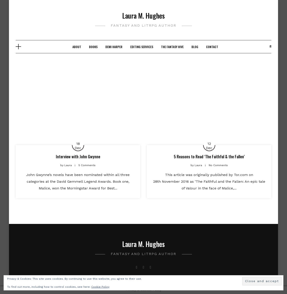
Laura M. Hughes (143, 16)
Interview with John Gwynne (78, 156)
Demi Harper (113, 46)
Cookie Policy (100, 286)
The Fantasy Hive (172, 46)
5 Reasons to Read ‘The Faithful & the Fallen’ (209, 156)
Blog (194, 46)
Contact (212, 46)
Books (93, 46)
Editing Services (141, 46)
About (76, 46)
